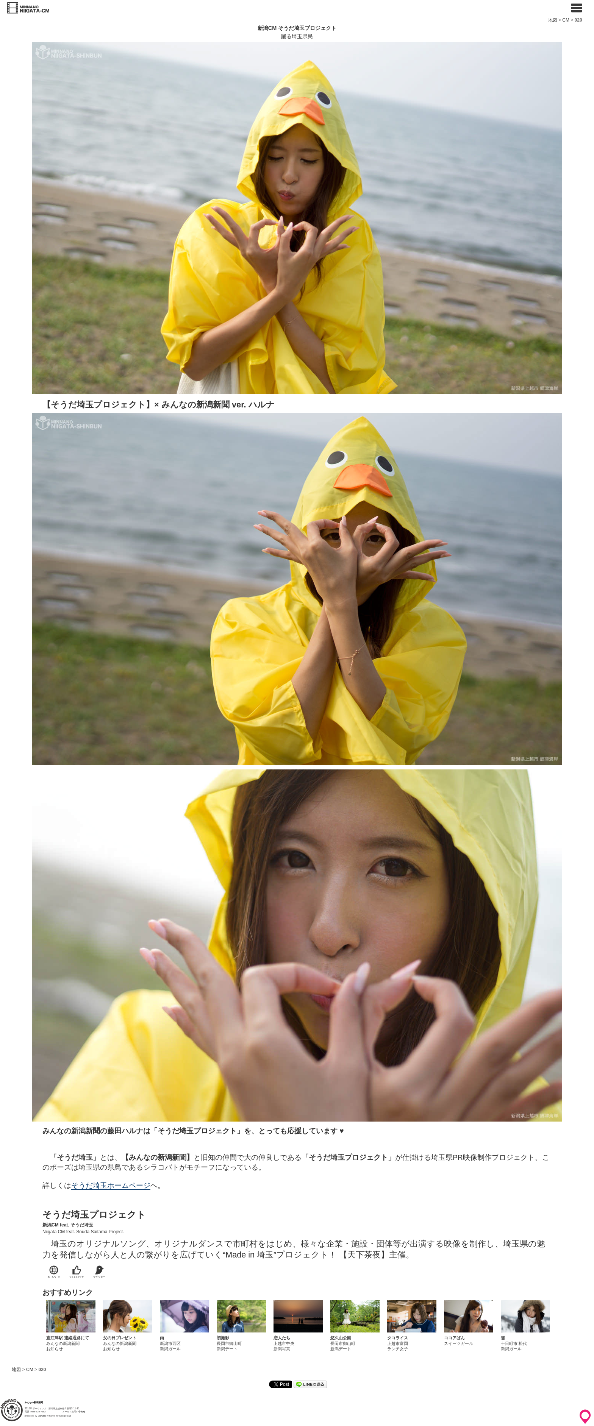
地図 (552, 20)
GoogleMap (65, 1416)
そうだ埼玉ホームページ (110, 1185)
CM (565, 20)
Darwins (42, 1416)
